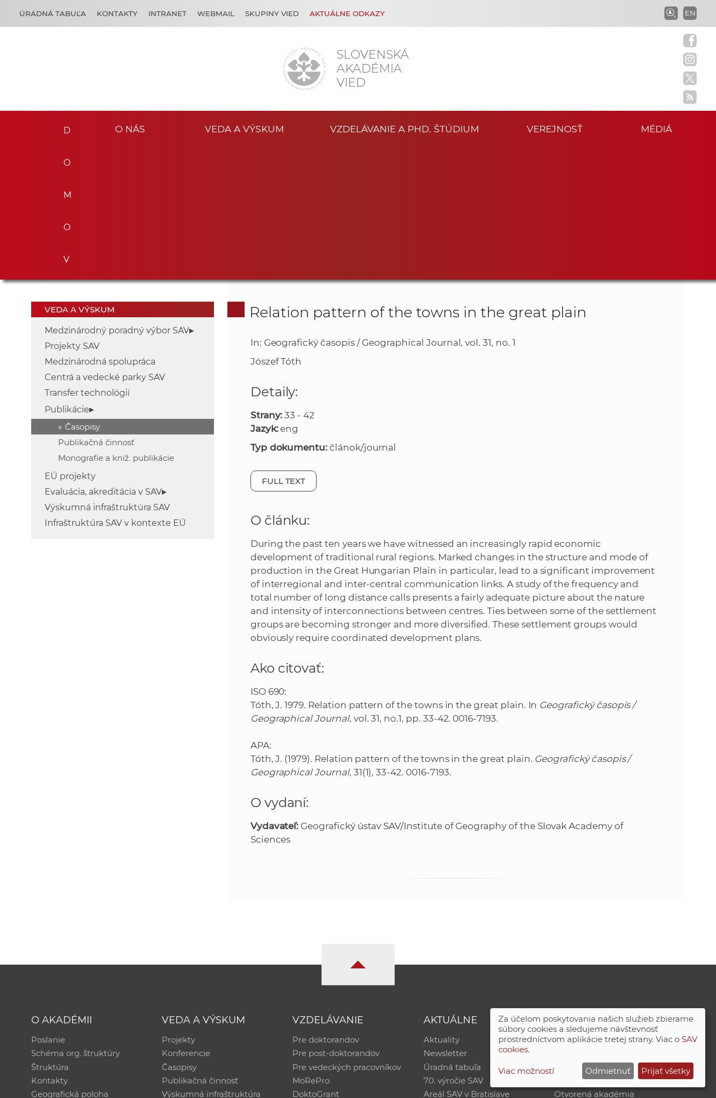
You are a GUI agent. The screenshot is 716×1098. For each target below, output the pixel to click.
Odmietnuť (608, 1071)
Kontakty (117, 13)
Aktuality (442, 907)
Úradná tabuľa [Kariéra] (52, 13)
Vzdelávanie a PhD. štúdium (404, 128)
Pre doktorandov (325, 907)
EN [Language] (690, 13)
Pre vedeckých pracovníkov (346, 935)
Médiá (658, 128)
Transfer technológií (87, 259)
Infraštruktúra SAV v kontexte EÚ (115, 389)
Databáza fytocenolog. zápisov (614, 935)
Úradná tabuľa (452, 935)
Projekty (178, 907)
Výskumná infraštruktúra (211, 963)
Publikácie (67, 276)
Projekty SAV (72, 213)
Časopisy (82, 293)
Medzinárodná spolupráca (100, 228)
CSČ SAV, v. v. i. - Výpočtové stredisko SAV (191, 1085)
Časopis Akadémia (591, 949)
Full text (284, 348)
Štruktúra (50, 935)
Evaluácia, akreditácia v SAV (103, 358)
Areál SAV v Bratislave (467, 963)
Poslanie (48, 907)
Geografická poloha (70, 963)
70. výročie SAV (453, 949)
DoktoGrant (315, 963)
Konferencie (186, 921)
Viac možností (526, 1071)
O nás (129, 128)
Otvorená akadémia (594, 963)
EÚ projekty (70, 343)
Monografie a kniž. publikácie (116, 324)
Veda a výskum (244, 128)
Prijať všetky (665, 1071)
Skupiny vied (272, 13)
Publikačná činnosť (96, 309)
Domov (63, 127)
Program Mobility (327, 977)
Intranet (167, 13)
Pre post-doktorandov (336, 921)
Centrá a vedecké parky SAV (105, 244)
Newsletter (445, 921)
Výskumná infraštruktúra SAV (107, 374)
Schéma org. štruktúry (75, 921)
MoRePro (311, 949)
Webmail (215, 13)
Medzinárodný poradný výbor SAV (117, 197)
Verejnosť (555, 128)
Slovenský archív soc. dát (603, 921)
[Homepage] (304, 68)
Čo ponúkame (452, 977)
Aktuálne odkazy (347, 13)
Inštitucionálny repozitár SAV (611, 907)
